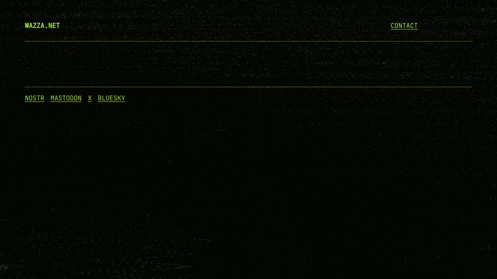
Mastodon (66, 98)
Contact (404, 25)
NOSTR (34, 98)
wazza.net (42, 25)
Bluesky (111, 98)
